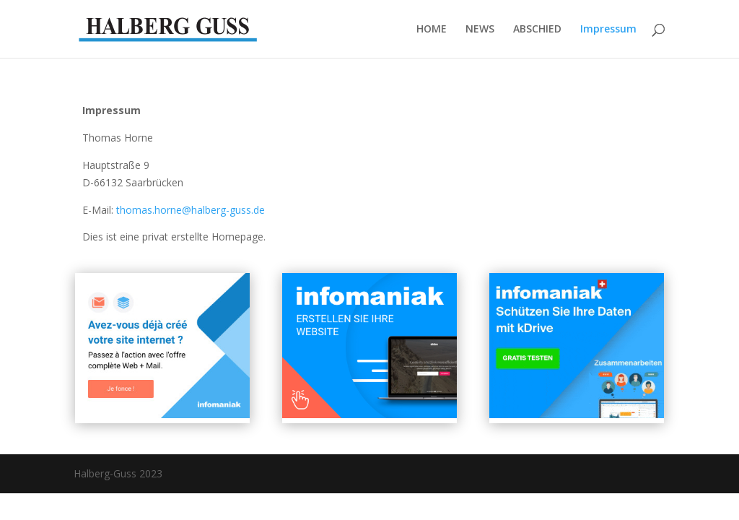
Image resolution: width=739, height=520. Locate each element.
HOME (431, 29)
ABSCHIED (537, 29)
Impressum (608, 29)
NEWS (479, 29)
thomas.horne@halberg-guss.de (190, 210)
